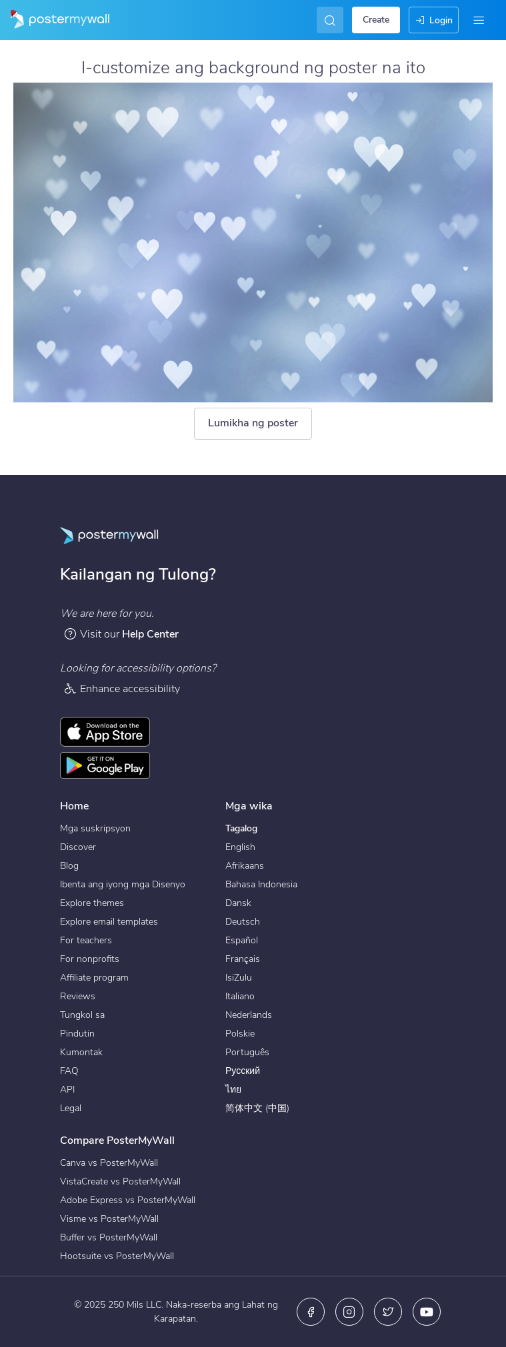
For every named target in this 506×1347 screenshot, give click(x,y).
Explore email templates (109, 921)
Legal (70, 1108)
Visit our (121, 634)
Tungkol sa (82, 1015)
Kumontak (81, 1052)
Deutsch (242, 921)
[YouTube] (427, 1312)
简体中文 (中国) (257, 1108)
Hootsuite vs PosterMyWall (117, 1256)
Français (242, 959)
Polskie (240, 1033)
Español (241, 940)
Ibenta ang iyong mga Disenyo (122, 884)
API (67, 1089)
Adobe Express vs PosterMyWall (127, 1200)
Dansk (238, 903)
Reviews (77, 996)
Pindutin (77, 1033)
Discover (78, 847)
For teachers (86, 940)
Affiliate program (94, 977)
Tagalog (241, 828)
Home (74, 806)
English (240, 847)
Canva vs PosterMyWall (109, 1162)
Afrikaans (244, 865)
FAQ (69, 1071)
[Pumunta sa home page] (54, 20)
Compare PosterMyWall (117, 1140)
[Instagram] (349, 1312)
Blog (69, 865)
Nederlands (248, 1015)
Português (247, 1052)
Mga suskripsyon (95, 828)
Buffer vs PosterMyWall (108, 1237)
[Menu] (478, 20)
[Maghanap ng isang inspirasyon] (327, 20)
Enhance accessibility (121, 688)
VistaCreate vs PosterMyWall (120, 1181)
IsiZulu (238, 977)
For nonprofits (89, 959)
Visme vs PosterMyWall (109, 1218)
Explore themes (92, 903)
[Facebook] (311, 1312)
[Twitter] (388, 1312)
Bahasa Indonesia (261, 884)
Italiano (240, 996)
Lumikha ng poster (253, 423)
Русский (242, 1071)
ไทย (233, 1089)
